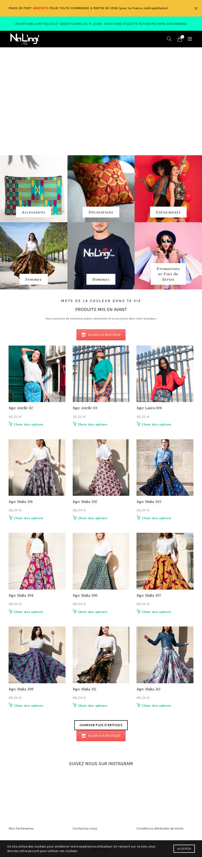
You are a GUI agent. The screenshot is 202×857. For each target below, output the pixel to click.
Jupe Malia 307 (148, 595)
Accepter (184, 848)
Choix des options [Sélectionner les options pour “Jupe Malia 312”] (92, 706)
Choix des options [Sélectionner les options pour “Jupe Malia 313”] (156, 706)
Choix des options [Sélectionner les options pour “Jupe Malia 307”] (156, 612)
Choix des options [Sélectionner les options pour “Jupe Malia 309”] (28, 706)
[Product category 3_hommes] (100, 279)
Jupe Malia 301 (21, 501)
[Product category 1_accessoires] (34, 212)
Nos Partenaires (21, 828)
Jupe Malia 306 (85, 595)
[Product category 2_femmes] (33, 279)
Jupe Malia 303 (148, 501)
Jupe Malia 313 (148, 689)
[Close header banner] (196, 8)
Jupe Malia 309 (21, 689)
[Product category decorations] (101, 212)
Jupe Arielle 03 (85, 408)
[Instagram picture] (54, 780)
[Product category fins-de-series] (168, 274)
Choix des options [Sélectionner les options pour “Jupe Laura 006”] (156, 424)
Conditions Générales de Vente (159, 828)
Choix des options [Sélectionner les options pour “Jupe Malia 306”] (92, 612)
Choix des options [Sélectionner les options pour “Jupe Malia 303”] (156, 518)
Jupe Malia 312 (84, 689)
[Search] (169, 38)
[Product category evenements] (168, 212)
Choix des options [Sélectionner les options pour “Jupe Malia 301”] (28, 518)
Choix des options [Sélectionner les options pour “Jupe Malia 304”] (28, 612)
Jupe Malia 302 (85, 501)
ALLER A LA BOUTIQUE (101, 335)
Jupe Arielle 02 (21, 408)
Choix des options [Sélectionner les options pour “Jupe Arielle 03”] (92, 424)
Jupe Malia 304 (21, 595)
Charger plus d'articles (101, 725)
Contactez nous (85, 828)
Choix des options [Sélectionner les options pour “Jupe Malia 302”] (92, 518)
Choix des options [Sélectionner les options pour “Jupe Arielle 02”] (28, 424)
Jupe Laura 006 (149, 408)
